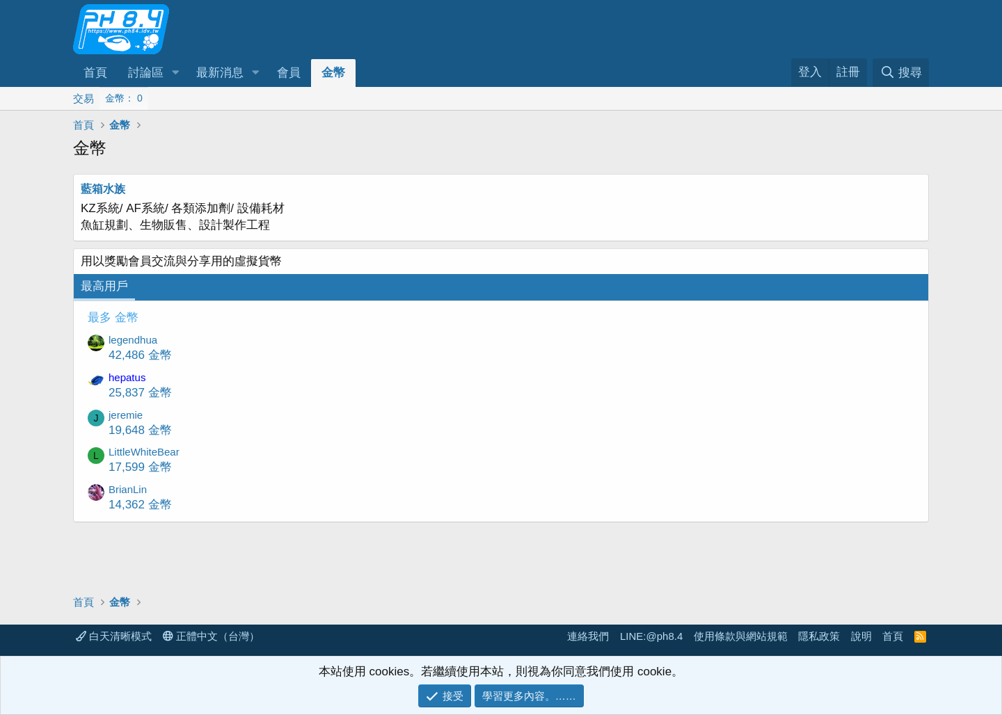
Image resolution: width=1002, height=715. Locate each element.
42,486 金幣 (140, 355)
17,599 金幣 (140, 467)
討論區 (146, 72)
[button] (175, 73)
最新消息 (220, 72)
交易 (83, 98)
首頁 (95, 72)
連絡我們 (588, 636)
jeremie (126, 415)
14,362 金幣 (140, 504)
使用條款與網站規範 (741, 636)
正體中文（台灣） (211, 636)
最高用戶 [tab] (104, 286)
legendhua (133, 340)
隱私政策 (819, 636)
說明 (861, 636)
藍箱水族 (103, 189)
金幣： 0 (124, 98)
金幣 (333, 72)
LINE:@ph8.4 (651, 636)
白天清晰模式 (114, 636)
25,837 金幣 (140, 392)
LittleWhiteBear (144, 452)
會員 (289, 72)
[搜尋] (901, 72)
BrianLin (128, 489)
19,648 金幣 (140, 430)
